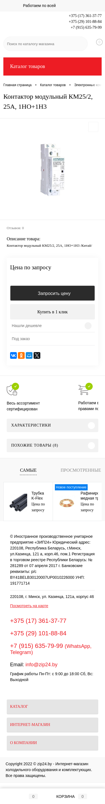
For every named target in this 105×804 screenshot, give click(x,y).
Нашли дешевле (27, 325)
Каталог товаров (52, 66)
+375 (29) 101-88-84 (85, 22)
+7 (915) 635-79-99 (86, 27)
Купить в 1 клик (52, 311)
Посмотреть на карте (29, 606)
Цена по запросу (30, 267)
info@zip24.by (41, 664)
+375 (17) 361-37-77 (85, 16)
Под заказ (21, 338)
